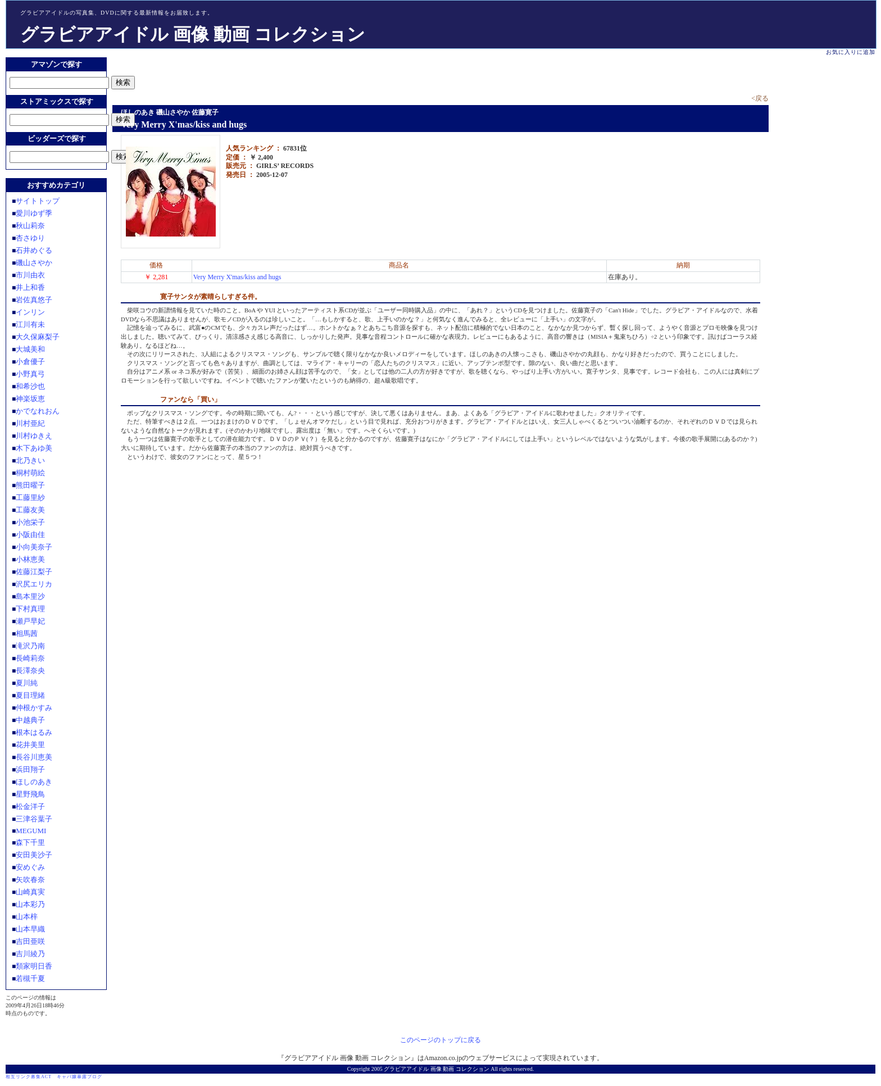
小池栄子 (30, 522)
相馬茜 (27, 633)
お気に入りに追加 (850, 52)
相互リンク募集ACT (29, 1076)
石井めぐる (34, 250)
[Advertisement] (243, 74)
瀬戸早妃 (30, 621)
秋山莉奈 (30, 225)
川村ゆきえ (34, 435)
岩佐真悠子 (34, 300)
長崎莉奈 (30, 658)
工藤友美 (30, 510)
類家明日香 (34, 966)
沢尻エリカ (34, 584)
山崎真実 (30, 892)
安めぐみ (30, 867)
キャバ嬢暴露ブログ (79, 1076)
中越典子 (30, 720)
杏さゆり (30, 238)
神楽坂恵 (30, 398)
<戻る (760, 98)
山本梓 (27, 916)
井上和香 (30, 287)
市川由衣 (30, 275)
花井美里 (30, 744)
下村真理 (30, 609)
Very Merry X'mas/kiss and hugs (237, 277)
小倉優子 (30, 361)
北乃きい (30, 460)
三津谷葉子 (34, 819)
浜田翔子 (30, 769)
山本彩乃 (30, 904)
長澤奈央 (30, 670)
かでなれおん (38, 411)
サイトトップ (38, 201)
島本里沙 (30, 596)
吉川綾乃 (30, 953)
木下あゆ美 (34, 448)
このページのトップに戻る (440, 1040)
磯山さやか (34, 262)
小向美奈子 (34, 547)
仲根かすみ (34, 707)
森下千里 (30, 842)
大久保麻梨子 (38, 337)
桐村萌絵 (30, 473)
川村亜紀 (30, 423)
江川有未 (30, 324)
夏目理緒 (30, 695)
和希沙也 (30, 386)
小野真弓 (30, 374)
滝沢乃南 (30, 646)
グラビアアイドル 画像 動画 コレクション (192, 34)
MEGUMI (31, 830)
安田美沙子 (34, 855)
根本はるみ (34, 732)
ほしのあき (34, 782)
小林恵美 (30, 559)
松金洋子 (30, 806)
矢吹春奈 (30, 879)
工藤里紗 (30, 497)
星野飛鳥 (30, 794)
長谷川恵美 (34, 757)
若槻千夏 (30, 978)
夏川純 (27, 683)
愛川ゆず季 (34, 213)
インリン (30, 312)
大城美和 (30, 349)
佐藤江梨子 (34, 571)
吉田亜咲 (30, 941)
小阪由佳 (30, 534)
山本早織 (30, 929)
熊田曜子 (30, 485)
